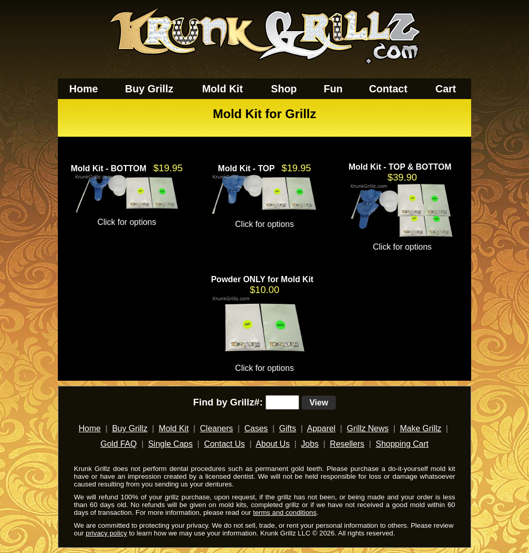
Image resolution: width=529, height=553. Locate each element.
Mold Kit (222, 88)
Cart (445, 88)
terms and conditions (285, 512)
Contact (388, 88)
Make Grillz (420, 428)
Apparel (321, 428)
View (318, 402)
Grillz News (367, 428)
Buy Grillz (149, 88)
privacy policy (106, 533)
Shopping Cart (402, 444)
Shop (284, 88)
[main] (264, 240)
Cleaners (216, 428)
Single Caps (170, 444)
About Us (273, 444)
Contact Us (224, 444)
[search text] (282, 402)
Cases (256, 428)
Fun (333, 88)
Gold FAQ (118, 444)
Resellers (347, 444)
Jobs (310, 444)
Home (83, 88)
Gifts (287, 428)
